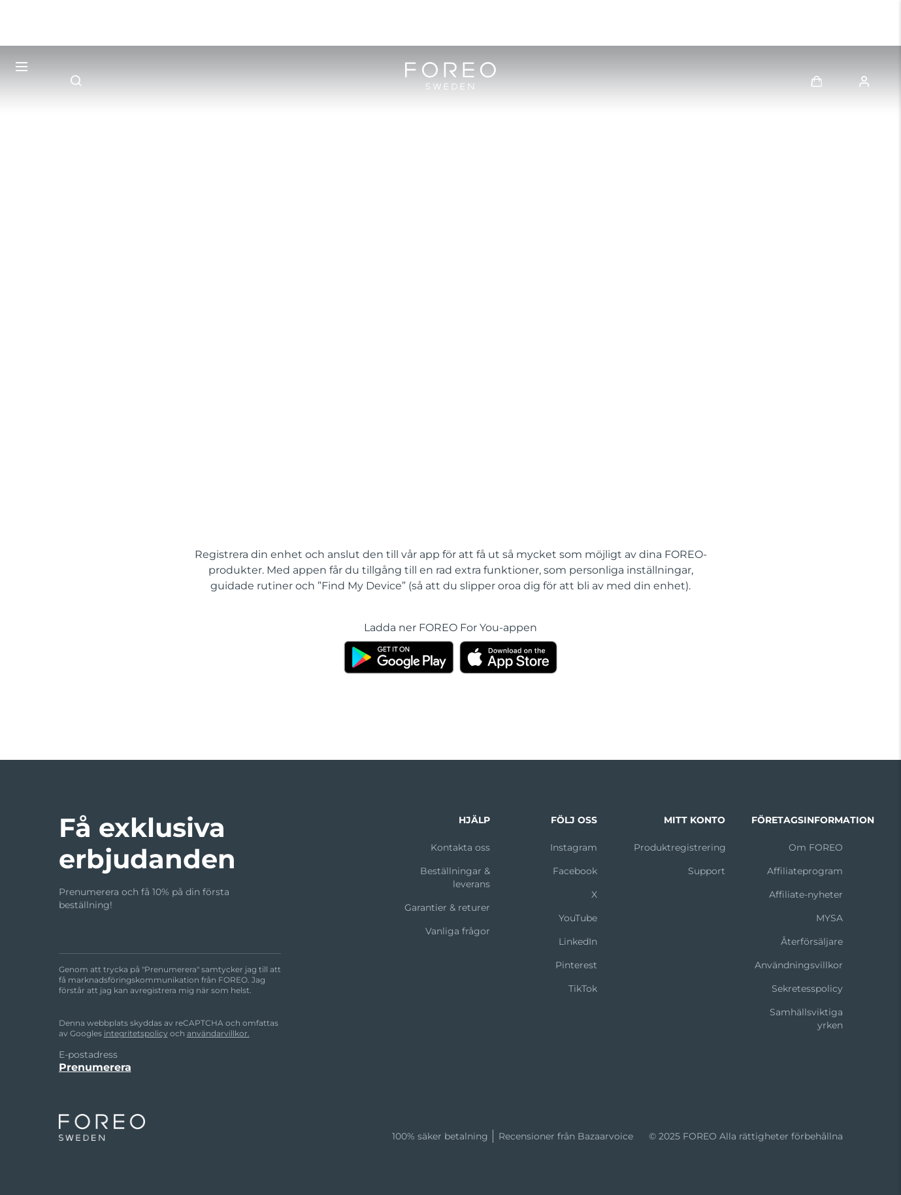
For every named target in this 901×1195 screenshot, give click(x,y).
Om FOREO (816, 847)
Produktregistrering (680, 847)
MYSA (829, 918)
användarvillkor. (218, 1033)
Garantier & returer (447, 907)
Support (706, 871)
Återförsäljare (812, 941)
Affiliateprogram (805, 871)
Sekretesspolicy (807, 988)
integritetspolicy (136, 1033)
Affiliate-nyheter (806, 894)
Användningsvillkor (799, 965)
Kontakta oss (460, 847)
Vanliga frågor (457, 931)
